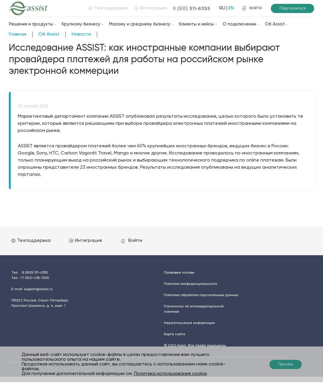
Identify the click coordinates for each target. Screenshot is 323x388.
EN (231, 8)
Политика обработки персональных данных (201, 295)
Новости (81, 34)
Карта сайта (174, 334)
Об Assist (275, 24)
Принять (285, 364)
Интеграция (150, 8)
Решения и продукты (31, 24)
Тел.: (29, 272)
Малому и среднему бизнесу (139, 24)
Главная (17, 34)
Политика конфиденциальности (190, 284)
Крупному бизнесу (81, 24)
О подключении (239, 24)
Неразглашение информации (189, 323)
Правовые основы (179, 272)
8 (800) (191, 8)
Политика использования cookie (170, 373)
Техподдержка (108, 8)
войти (252, 8)
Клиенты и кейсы (196, 24)
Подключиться (292, 8)
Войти (131, 240)
